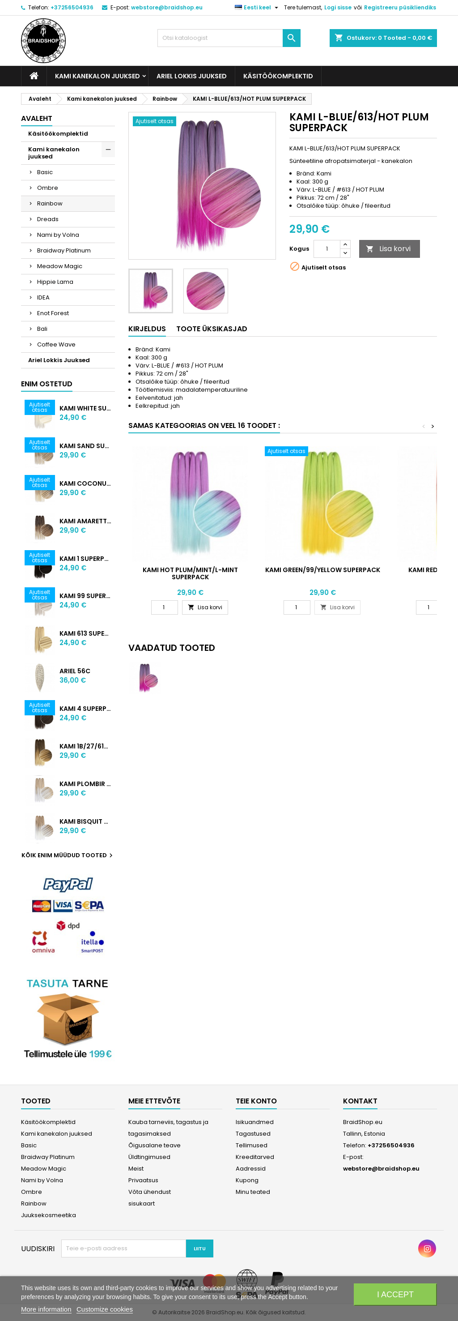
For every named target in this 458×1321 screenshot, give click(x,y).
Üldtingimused (149, 1157)
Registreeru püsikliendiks (400, 7)
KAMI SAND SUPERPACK (85, 446)
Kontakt (360, 1101)
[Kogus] (327, 249)
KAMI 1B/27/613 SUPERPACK (85, 746)
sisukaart (141, 1203)
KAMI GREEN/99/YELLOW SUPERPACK (322, 569)
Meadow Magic (59, 266)
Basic (45, 172)
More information (46, 1309)
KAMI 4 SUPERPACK (85, 708)
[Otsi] (229, 38)
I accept (395, 1294)
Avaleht (36, 118)
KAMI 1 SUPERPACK (85, 559)
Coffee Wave (56, 344)
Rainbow (50, 203)
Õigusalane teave (154, 1145)
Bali (42, 329)
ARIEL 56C (74, 671)
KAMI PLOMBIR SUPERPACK (85, 784)
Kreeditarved (255, 1157)
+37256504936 (72, 7)
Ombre (47, 188)
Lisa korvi (388, 249)
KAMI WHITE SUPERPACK (85, 408)
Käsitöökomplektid (278, 76)
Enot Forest (53, 313)
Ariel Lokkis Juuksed (192, 76)
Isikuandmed (255, 1122)
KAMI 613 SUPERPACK (85, 633)
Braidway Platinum (64, 250)
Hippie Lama (55, 282)
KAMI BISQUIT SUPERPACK (85, 821)
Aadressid (251, 1168)
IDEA (43, 297)
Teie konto (256, 1101)
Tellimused (251, 1145)
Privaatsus (143, 1180)
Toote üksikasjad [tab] (211, 329)
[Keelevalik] (257, 7)
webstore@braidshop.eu (167, 7)
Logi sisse (338, 7)
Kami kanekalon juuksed (97, 76)
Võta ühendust (149, 1192)
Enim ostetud (46, 384)
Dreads (48, 219)
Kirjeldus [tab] (147, 329)
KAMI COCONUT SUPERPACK (85, 483)
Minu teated (253, 1192)
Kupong (247, 1180)
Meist (136, 1168)
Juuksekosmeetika (48, 1215)
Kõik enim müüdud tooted (68, 855)
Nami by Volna (58, 235)
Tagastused (253, 1133)
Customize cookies (104, 1309)
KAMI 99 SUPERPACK (85, 596)
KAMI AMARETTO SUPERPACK (85, 521)
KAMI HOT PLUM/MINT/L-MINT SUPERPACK (190, 573)
